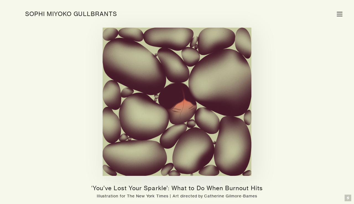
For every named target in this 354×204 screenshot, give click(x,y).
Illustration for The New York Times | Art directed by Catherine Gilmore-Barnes (177, 196)
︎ (339, 14)
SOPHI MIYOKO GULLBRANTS (71, 13)
